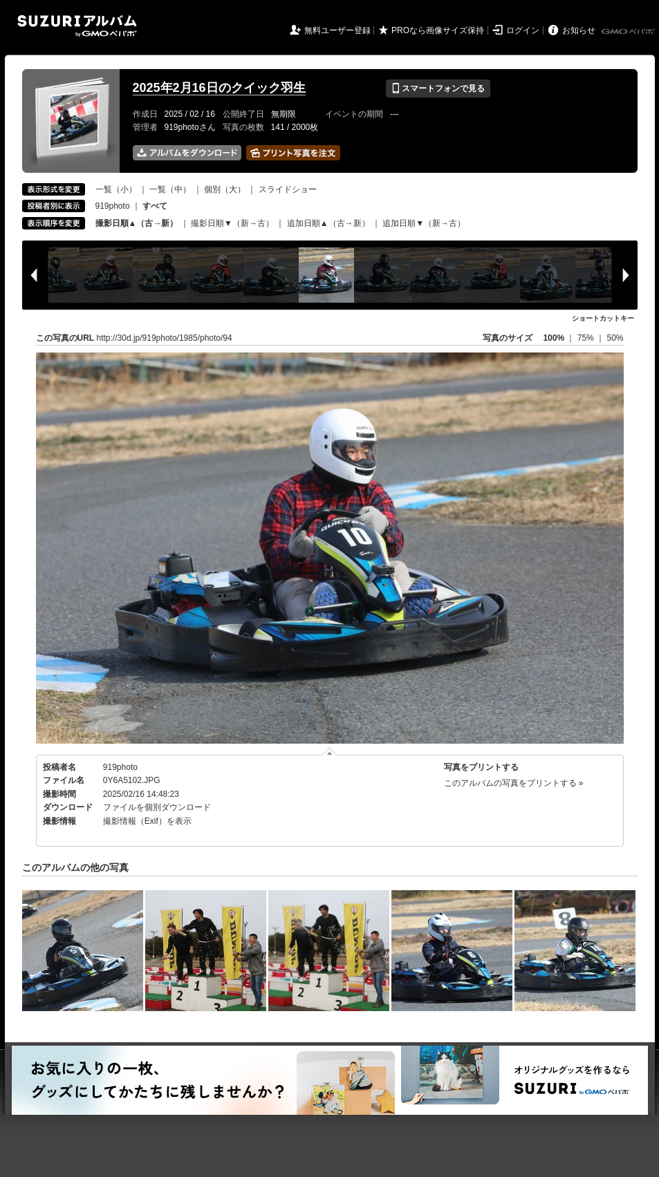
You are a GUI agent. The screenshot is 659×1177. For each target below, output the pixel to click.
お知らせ (578, 30)
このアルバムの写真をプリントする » (514, 783)
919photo (112, 206)
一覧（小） (116, 189)
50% (614, 338)
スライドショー (288, 189)
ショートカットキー (603, 318)
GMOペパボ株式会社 (629, 32)
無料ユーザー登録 (337, 30)
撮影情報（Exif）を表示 (147, 821)
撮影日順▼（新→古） (232, 223)
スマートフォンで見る (438, 88)
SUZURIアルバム (77, 26)
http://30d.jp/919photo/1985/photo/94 (164, 338)
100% (553, 338)
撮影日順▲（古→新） (136, 223)
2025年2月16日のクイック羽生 (219, 88)
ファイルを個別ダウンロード (157, 807)
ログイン (522, 30)
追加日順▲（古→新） (328, 223)
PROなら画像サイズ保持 (437, 30)
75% (586, 338)
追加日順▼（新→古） (423, 223)
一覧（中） (170, 189)
